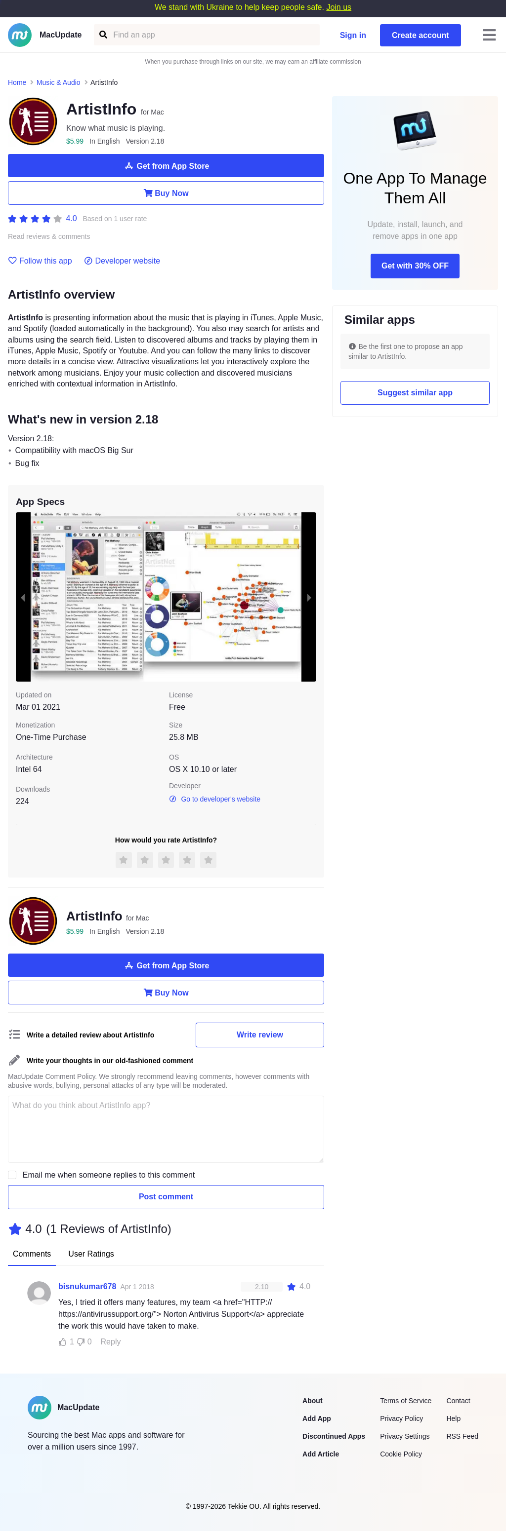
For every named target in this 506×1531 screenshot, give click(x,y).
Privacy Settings (404, 1436)
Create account (420, 35)
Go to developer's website (214, 799)
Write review (260, 1035)
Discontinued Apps (333, 1436)
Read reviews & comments (49, 236)
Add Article (320, 1454)
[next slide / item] (309, 596)
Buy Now (165, 193)
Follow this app (40, 261)
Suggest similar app (415, 392)
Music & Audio (59, 82)
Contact (458, 1400)
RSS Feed (462, 1436)
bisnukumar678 (87, 1286)
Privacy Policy (401, 1418)
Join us (338, 7)
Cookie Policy (401, 1454)
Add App (316, 1418)
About (312, 1400)
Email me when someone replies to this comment (109, 1175)
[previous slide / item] (23, 596)
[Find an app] (102, 35)
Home (17, 82)
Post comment (166, 1196)
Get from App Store (166, 166)
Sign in (353, 35)
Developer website (122, 261)
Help (453, 1418)
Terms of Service (405, 1400)
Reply (111, 1342)
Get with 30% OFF (415, 266)
